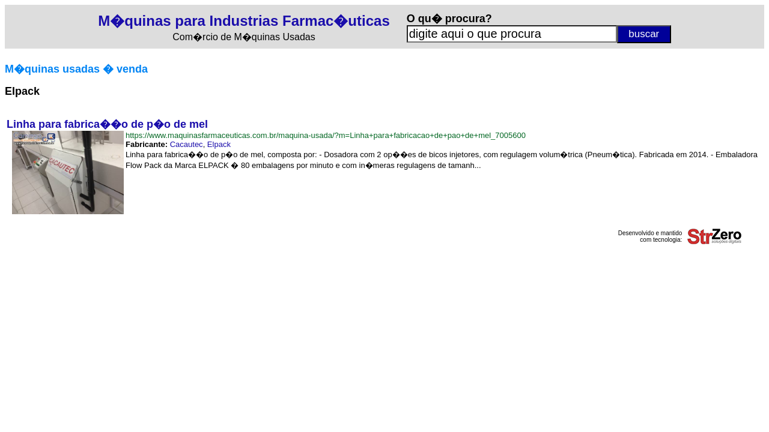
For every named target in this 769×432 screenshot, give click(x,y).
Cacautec (186, 144)
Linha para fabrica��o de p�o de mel (107, 124)
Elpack (219, 144)
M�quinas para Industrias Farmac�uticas (243, 21)
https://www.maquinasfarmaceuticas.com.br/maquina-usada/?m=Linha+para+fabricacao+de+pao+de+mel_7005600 (326, 135)
